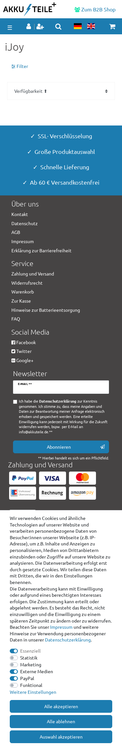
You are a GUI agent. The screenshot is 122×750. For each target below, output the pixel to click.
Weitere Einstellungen (33, 692)
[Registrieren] (40, 26)
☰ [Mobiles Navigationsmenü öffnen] (9, 27)
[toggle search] (58, 26)
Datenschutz (24, 223)
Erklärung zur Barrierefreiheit (41, 250)
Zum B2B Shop (95, 9)
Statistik (28, 657)
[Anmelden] (29, 26)
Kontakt (19, 214)
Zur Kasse (21, 301)
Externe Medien (36, 671)
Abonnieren (76, 447)
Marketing (30, 664)
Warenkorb (22, 291)
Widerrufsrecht (27, 283)
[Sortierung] (61, 91)
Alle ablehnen (61, 721)
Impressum (61, 627)
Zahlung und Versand (32, 273)
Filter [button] (19, 66)
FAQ (15, 319)
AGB (15, 232)
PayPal (27, 678)
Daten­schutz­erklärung (68, 639)
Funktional (31, 685)
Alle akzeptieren (61, 706)
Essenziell (30, 651)
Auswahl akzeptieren (61, 737)
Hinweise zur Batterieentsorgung (45, 310)
